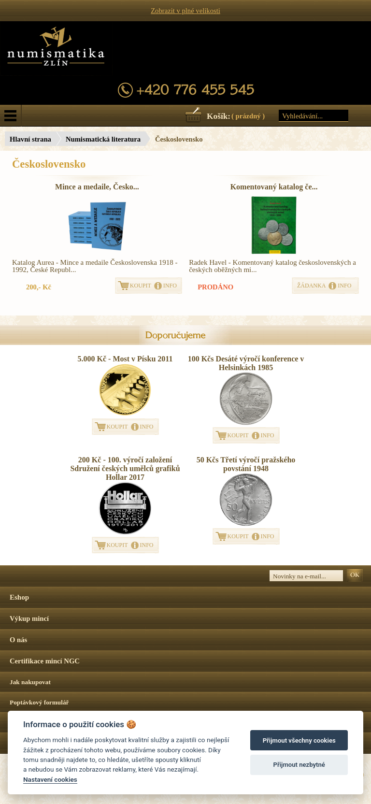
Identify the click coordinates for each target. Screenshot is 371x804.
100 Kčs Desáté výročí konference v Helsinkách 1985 (246, 363)
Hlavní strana (30, 139)
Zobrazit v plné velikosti (185, 10)
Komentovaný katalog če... (274, 187)
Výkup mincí (29, 618)
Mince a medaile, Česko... (97, 187)
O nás (18, 640)
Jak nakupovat (30, 682)
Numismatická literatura (103, 139)
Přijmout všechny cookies (299, 740)
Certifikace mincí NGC (45, 661)
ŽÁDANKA (311, 285)
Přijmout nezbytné (299, 764)
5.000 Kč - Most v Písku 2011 (125, 359)
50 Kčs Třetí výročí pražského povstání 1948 (246, 464)
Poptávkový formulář (39, 702)
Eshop (19, 597)
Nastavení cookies (50, 779)
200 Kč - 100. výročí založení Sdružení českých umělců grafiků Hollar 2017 (125, 468)
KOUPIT (140, 285)
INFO (170, 285)
